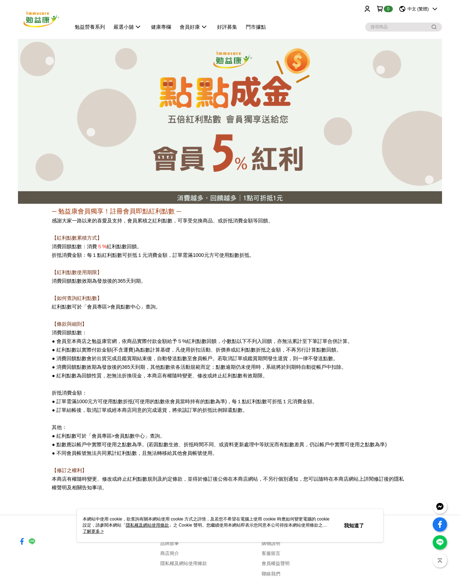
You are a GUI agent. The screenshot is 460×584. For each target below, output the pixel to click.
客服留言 (271, 553)
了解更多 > (93, 531)
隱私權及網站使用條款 (183, 563)
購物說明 (271, 543)
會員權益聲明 (276, 563)
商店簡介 (169, 553)
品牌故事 (169, 543)
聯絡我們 (271, 573)
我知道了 (354, 525)
